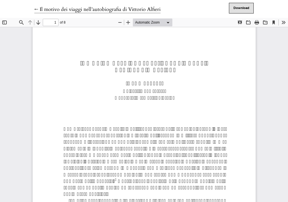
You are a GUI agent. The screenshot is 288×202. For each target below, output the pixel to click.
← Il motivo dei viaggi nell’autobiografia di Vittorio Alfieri (97, 9)
